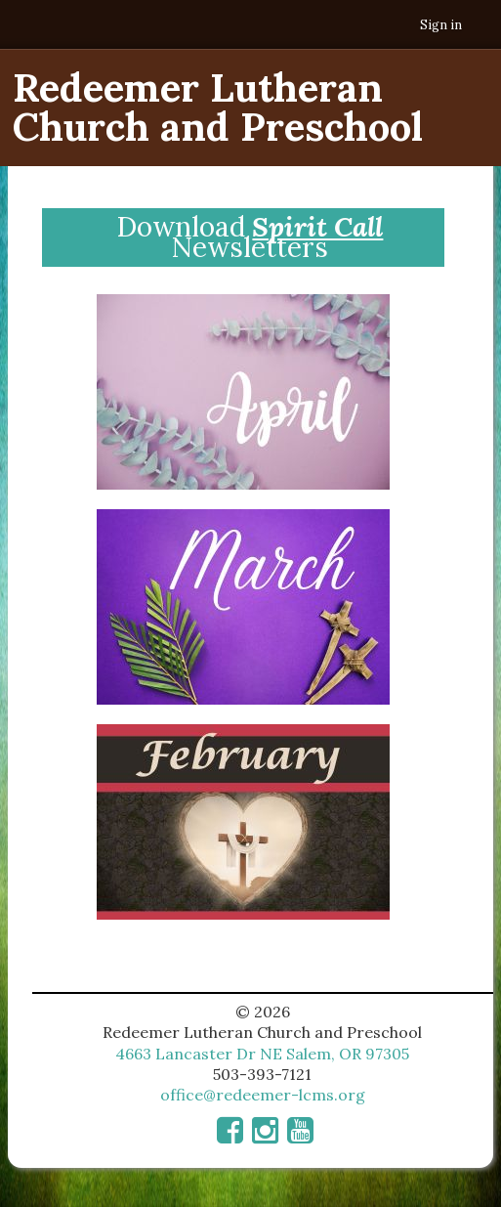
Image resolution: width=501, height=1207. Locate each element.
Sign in (441, 25)
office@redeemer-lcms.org (262, 1094)
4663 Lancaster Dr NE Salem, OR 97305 (262, 1053)
